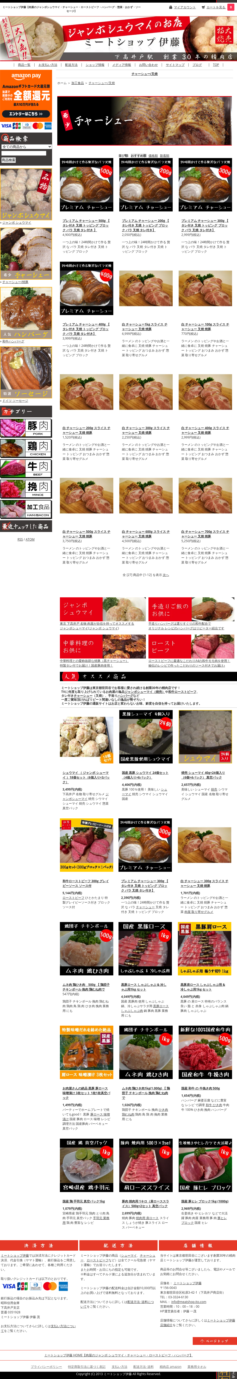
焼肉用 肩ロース (147, 1218)
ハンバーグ (125, 695)
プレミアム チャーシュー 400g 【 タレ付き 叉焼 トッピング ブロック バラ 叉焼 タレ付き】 (86, 329)
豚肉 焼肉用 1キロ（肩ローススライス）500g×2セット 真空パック (145, 1203)
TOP (216, 64)
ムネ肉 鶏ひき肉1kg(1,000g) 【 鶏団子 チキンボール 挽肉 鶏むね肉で (146, 1093)
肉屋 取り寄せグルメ (198, 912)
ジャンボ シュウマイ (16, 222)
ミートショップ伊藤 (15, 1255)
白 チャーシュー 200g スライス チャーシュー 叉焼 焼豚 (86, 430)
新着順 (164, 155)
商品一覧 (24, 64)
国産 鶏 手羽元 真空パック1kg (84, 1201)
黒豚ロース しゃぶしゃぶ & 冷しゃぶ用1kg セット (143, 987)
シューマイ (129, 1255)
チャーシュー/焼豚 (15, 282)
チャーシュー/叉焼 (145, 74)
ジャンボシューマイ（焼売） (144, 692)
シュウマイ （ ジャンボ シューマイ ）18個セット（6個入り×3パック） (86, 777)
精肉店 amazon (171, 1366)
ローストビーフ (73, 897)
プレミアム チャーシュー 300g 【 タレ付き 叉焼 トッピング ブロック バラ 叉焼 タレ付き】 (204, 225)
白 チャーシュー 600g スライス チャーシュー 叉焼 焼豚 (146, 533)
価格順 (153, 155)
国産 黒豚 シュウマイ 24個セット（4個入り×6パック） (145, 775)
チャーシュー (83, 695)
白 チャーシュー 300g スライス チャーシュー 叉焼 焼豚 (146, 430)
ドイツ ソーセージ (15, 400)
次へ (166, 575)
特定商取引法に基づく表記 (86, 1366)
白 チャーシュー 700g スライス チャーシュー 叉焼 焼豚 (205, 533)
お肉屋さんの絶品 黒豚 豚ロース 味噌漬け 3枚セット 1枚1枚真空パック (86, 1093)
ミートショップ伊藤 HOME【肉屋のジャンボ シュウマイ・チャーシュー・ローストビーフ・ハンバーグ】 (118, 1355)
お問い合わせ (148, 64)
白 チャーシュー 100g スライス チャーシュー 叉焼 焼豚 (205, 326)
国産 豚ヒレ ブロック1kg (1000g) (204, 1201)
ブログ (197, 64)
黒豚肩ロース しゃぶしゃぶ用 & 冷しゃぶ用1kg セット (202, 987)
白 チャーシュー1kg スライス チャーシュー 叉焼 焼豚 (144, 326)
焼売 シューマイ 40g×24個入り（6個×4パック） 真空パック (203, 775)
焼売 (214, 789)
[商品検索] (23, 153)
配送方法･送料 (143, 1366)
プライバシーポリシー (46, 1366)
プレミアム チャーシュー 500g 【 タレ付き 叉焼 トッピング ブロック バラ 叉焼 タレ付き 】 (86, 225)
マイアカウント (185, 7)
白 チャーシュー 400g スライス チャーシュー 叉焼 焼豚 (205, 430)
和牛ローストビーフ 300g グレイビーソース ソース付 (86, 883)
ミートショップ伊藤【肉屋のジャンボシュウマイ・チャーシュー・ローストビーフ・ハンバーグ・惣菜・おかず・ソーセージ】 (72, 9)
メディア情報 (121, 64)
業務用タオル (197, 1366)
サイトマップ (175, 64)
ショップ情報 (95, 64)
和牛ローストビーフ (182, 692)
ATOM (30, 539)
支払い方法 (119, 1366)
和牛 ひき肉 (214, 1105)
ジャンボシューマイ (86, 796)
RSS (20, 539)
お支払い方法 (48, 64)
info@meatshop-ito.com (188, 1302)
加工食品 (77, 83)
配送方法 (71, 64)
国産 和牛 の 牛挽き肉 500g (200, 1088)
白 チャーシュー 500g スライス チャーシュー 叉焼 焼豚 (86, 533)
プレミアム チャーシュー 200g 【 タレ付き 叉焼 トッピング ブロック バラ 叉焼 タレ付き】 (145, 225)
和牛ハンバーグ (13, 341)
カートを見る (216, 7)
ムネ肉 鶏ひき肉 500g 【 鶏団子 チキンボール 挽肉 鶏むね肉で (86, 987)
